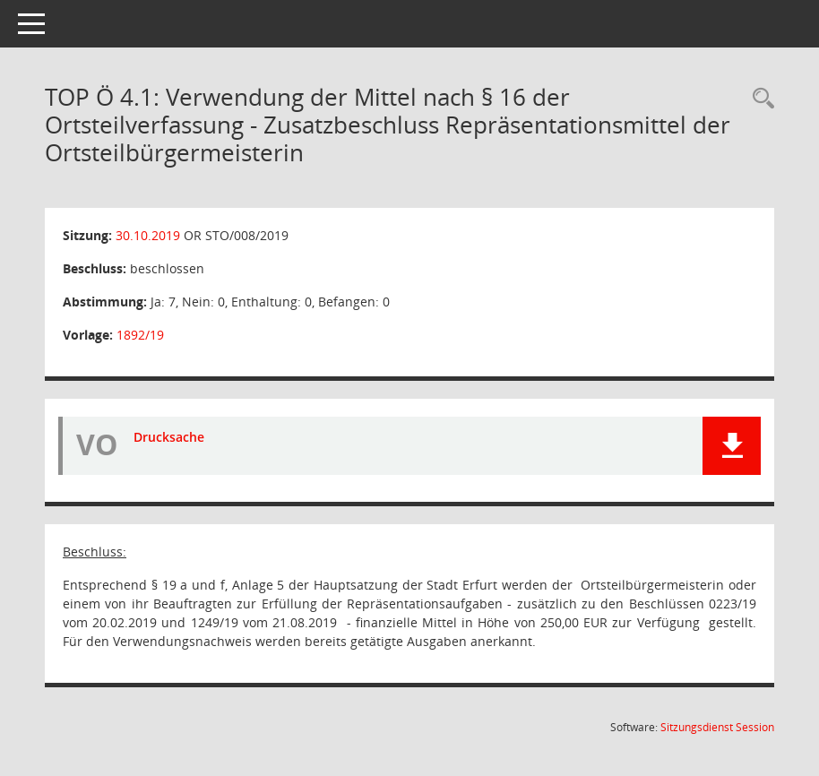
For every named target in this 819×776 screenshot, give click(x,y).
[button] (732, 446)
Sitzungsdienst (717, 727)
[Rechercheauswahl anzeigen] (759, 99)
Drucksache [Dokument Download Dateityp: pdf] (169, 436)
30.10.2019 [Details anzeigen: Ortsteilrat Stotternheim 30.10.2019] (148, 235)
